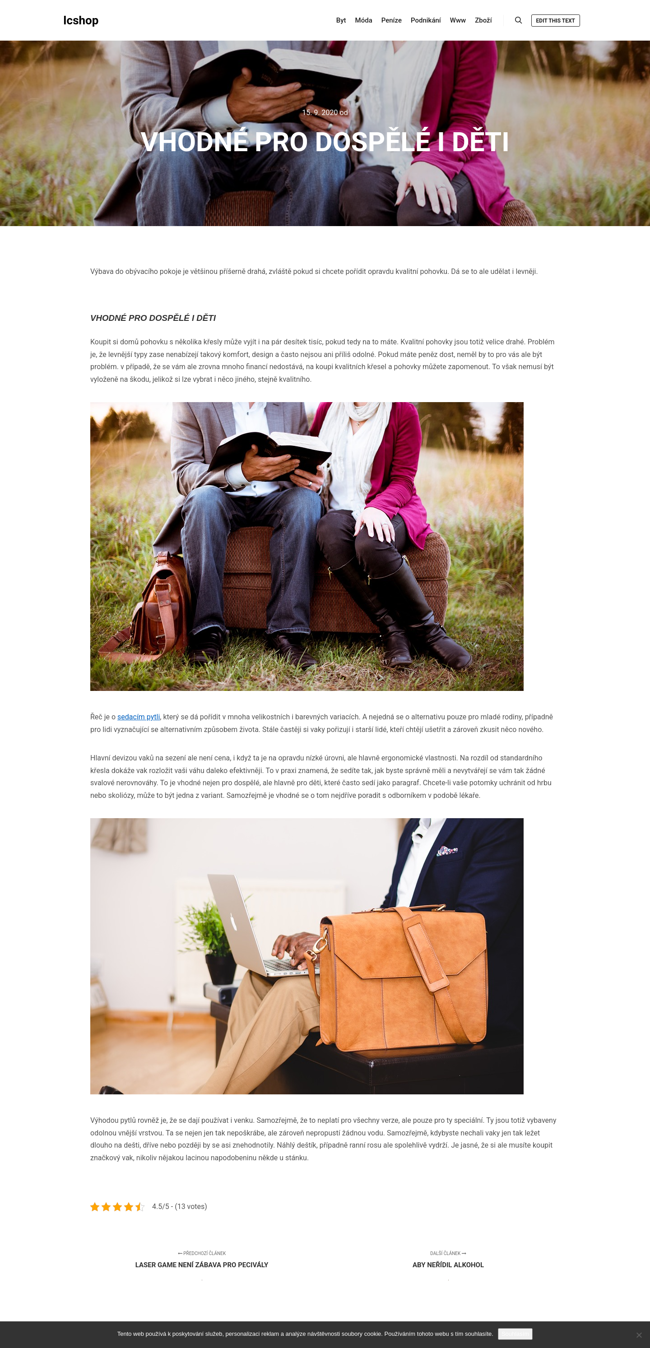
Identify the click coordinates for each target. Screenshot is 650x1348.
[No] (638, 1334)
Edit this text (555, 21)
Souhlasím (515, 1333)
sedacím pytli (138, 717)
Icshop (80, 20)
